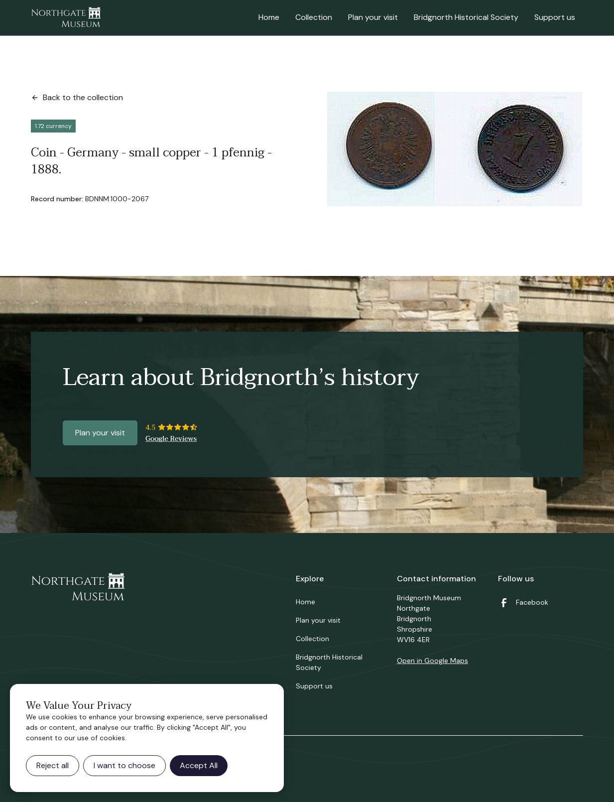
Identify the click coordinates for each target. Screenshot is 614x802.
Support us (554, 17)
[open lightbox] (454, 149)
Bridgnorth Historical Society (466, 17)
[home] (66, 18)
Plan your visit (373, 17)
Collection (313, 17)
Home (268, 17)
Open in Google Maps (432, 660)
